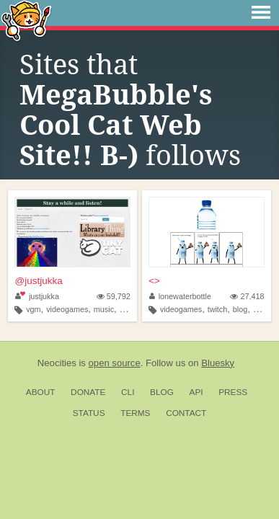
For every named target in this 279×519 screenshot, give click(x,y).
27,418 (247, 296)
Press (232, 392)
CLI (127, 392)
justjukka (36, 296)
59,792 (113, 296)
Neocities (56, 363)
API (196, 392)
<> (154, 280)
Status (89, 413)
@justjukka (38, 280)
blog (240, 309)
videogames (67, 309)
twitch (218, 309)
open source (115, 363)
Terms (135, 413)
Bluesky (217, 363)
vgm (33, 309)
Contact (186, 413)
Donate (88, 392)
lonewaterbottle (180, 296)
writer (129, 309)
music (104, 309)
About (41, 392)
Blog (162, 392)
